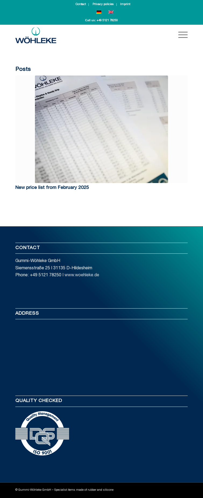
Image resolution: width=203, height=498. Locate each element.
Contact (81, 4)
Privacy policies (103, 4)
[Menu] (180, 35)
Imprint (125, 4)
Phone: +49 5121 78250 (38, 275)
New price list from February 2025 (52, 187)
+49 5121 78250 (107, 20)
